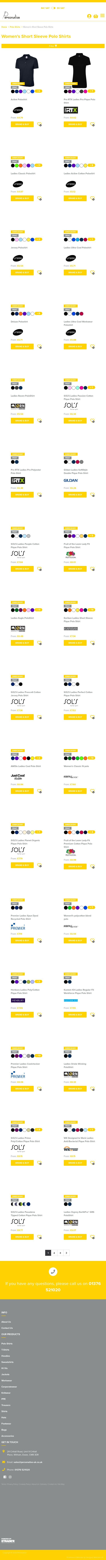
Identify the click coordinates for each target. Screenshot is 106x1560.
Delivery (43, 1484)
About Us (6, 1321)
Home (4, 26)
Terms (3, 1484)
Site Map (61, 1484)
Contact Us (7, 1328)
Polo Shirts (15, 26)
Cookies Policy (25, 1484)
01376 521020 (22, 1469)
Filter (53, 46)
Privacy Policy (12, 1484)
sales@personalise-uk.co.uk (28, 1462)
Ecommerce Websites (75, 1557)
